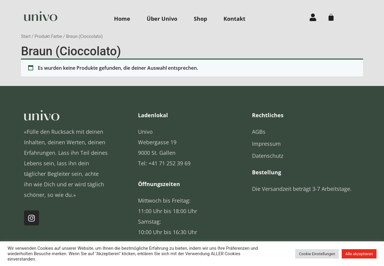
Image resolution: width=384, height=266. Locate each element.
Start (26, 36)
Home (122, 18)
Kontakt (234, 18)
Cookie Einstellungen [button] (317, 254)
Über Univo (162, 18)
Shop (200, 18)
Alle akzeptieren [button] (359, 254)
